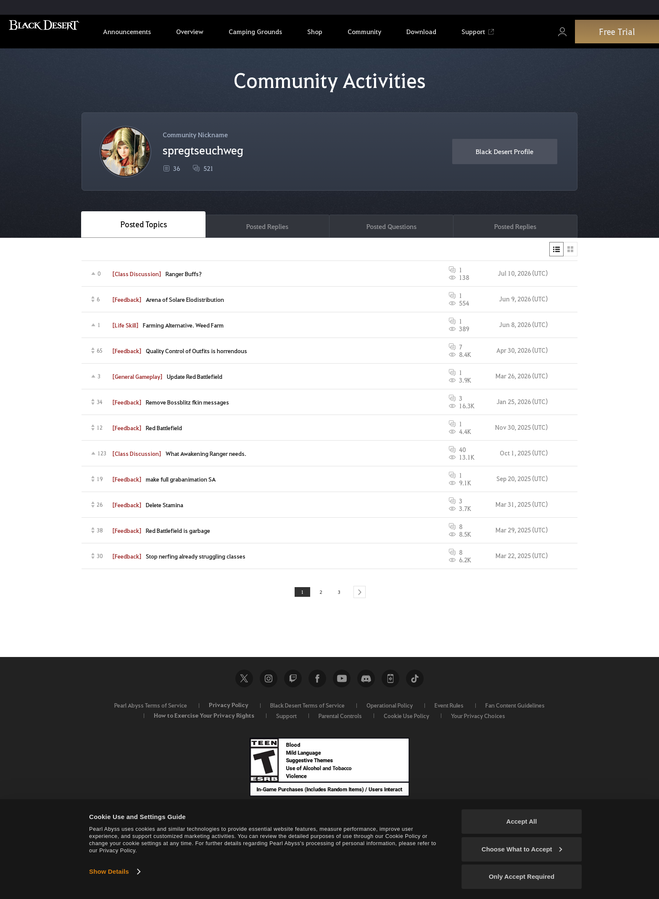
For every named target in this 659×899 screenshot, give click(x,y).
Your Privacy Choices (478, 719)
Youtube (342, 682)
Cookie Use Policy (406, 719)
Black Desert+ (390, 682)
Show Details (109, 871)
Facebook (317, 682)
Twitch (293, 682)
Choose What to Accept (522, 849)
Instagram (268, 682)
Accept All (521, 821)
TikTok (415, 682)
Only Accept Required (521, 876)
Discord (366, 682)
